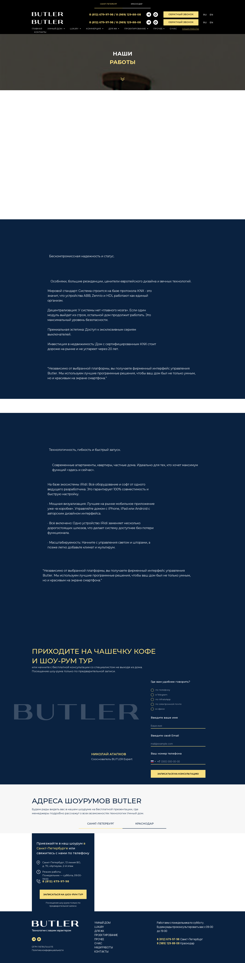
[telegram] (148, 14)
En (211, 14)
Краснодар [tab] (136, 4)
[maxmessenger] (155, 14)
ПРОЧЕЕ (99, 939)
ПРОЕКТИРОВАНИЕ (106, 935)
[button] (180, 14)
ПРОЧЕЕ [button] (157, 28)
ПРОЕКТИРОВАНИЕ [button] (135, 28)
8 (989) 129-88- (126, 14)
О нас (173, 28)
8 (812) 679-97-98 (101, 14)
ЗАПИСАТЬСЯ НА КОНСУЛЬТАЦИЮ (178, 773)
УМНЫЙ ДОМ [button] (55, 28)
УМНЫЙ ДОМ (102, 922)
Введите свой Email (165, 735)
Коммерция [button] (93, 28)
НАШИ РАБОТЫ (103, 947)
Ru (205, 14)
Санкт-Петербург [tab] (108, 4)
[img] (122, 872)
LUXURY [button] (74, 28)
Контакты (40, 32)
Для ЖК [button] (113, 28)
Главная (37, 28)
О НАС (98, 943)
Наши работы (190, 28)
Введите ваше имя (164, 717)
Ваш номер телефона (166, 753)
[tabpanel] (122, 731)
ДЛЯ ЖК (99, 931)
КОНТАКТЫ (101, 951)
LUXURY (99, 927)
